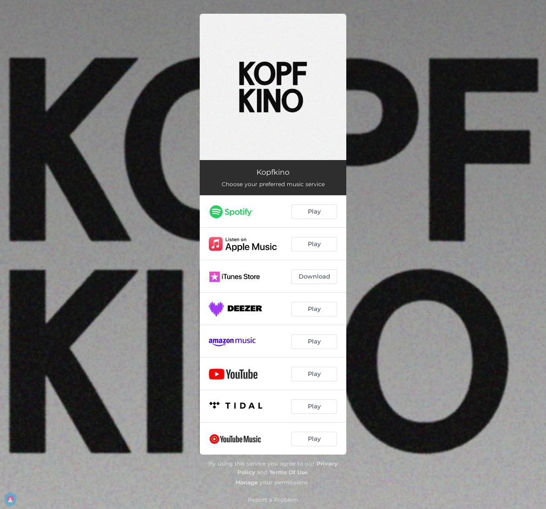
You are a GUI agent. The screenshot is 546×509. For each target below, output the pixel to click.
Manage (246, 482)
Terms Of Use (288, 472)
